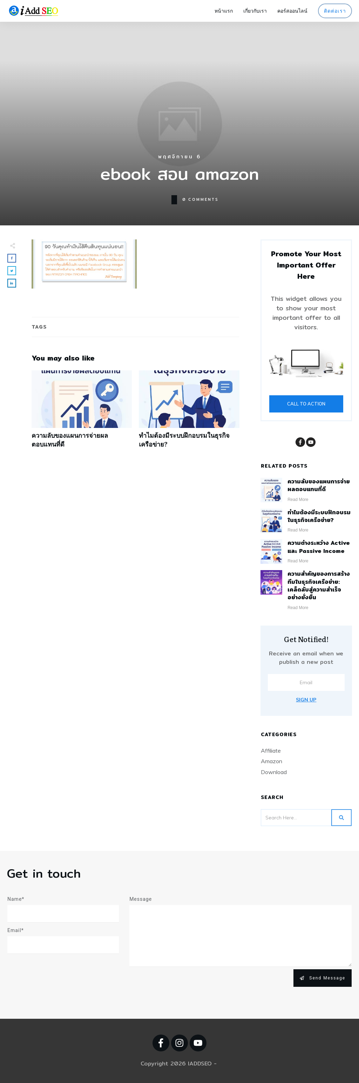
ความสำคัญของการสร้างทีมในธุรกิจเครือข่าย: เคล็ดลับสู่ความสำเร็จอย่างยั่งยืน (318, 585)
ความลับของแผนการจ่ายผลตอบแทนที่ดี (82, 412)
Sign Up (306, 699)
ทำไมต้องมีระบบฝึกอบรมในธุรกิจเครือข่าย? (189, 412)
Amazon (271, 761)
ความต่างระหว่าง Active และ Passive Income (318, 547)
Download (274, 771)
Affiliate (271, 750)
